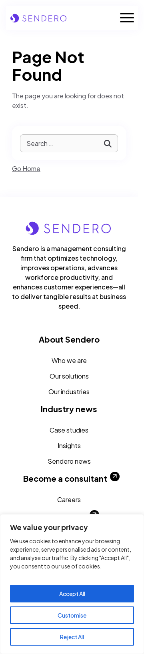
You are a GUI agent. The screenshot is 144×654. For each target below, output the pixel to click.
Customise (72, 615)
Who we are (69, 360)
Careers (69, 499)
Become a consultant (65, 478)
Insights (69, 445)
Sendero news (69, 461)
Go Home (26, 168)
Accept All (72, 593)
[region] (72, 584)
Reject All (72, 636)
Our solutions (69, 376)
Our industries (69, 391)
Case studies (69, 430)
